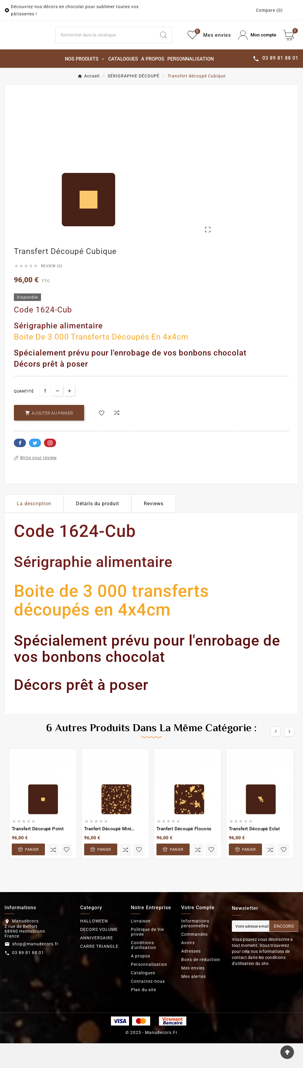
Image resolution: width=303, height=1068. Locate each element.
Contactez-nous (148, 1006)
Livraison (141, 945)
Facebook (20, 467)
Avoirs (188, 967)
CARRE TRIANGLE (99, 971)
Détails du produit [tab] (97, 528)
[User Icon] (257, 47)
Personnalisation (149, 989)
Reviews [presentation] (153, 528)
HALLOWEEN (94, 945)
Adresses (191, 975)
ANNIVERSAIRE (96, 962)
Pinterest (50, 467)
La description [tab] (34, 528)
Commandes (194, 959)
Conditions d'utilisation (143, 970)
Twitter (35, 467)
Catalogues (143, 997)
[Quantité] (45, 415)
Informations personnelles (195, 948)
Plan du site (143, 1014)
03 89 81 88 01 (28, 977)
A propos (140, 980)
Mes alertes (193, 1001)
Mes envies (193, 992)
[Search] (106, 47)
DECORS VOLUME (99, 954)
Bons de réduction (200, 984)
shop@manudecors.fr (35, 968)
